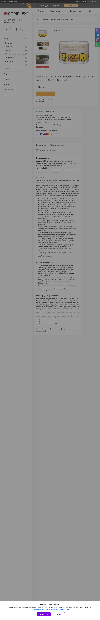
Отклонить (59, 614)
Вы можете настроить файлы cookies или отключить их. (49, 609)
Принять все (44, 614)
